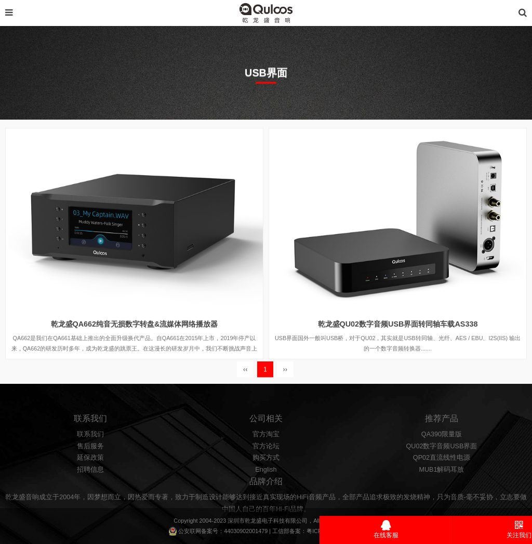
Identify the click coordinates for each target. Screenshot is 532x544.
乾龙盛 (253, 520)
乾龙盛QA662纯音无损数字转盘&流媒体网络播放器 (134, 332)
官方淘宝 (266, 446)
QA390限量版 (441, 446)
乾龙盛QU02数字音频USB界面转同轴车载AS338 (398, 332)
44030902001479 (246, 531)
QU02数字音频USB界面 (441, 458)
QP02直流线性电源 (441, 470)
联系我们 (90, 446)
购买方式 (266, 470)
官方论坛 (266, 458)
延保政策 (90, 470)
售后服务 (90, 458)
